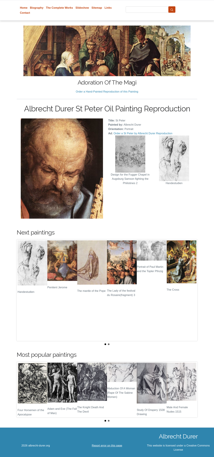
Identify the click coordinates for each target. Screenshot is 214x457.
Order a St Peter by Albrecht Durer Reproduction (143, 133)
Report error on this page (107, 445)
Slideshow (82, 7)
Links (108, 7)
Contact (25, 12)
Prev (22, 290)
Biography (36, 7)
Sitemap (96, 7)
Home (23, 7)
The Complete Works (59, 7)
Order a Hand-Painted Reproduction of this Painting (107, 91)
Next (192, 290)
